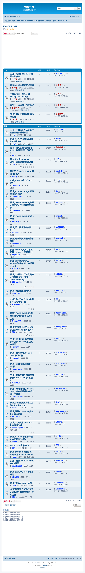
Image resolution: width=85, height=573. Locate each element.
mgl (13, 164)
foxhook (15, 358)
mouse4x (16, 210)
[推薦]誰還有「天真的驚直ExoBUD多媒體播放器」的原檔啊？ (22, 492)
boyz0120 (16, 255)
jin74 (14, 144)
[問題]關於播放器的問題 (20, 291)
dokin (58, 191)
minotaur (16, 383)
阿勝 (14, 448)
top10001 (16, 185)
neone (14, 457)
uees (14, 485)
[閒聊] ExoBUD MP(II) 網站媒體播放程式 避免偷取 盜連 (21, 316)
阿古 (57, 159)
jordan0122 (17, 397)
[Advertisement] (42, 52)
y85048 (59, 274)
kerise (14, 442)
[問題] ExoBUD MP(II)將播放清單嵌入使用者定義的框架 (22, 205)
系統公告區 (19, 81)
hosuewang (61, 352)
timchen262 (17, 197)
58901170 (16, 417)
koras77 (15, 347)
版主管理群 (10, 29)
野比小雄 (15, 221)
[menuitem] (16, 16)
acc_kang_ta (61, 411)
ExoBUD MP (10, 26)
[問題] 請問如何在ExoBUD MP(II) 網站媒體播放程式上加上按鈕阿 (22, 391)
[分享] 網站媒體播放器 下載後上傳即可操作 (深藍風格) (21, 150)
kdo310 (15, 269)
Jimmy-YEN (17, 321)
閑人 (14, 332)
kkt (13, 135)
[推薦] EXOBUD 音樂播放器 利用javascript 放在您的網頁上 (21, 342)
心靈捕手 (59, 85)
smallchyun (61, 171)
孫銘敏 (14, 177)
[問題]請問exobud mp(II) (21, 483)
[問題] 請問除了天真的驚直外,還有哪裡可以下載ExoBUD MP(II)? (22, 277)
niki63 (14, 408)
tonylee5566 (61, 73)
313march (16, 282)
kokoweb (59, 238)
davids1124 (17, 466)
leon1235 (16, 293)
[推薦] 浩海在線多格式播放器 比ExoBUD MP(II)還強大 (22, 378)
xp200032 (16, 233)
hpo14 (58, 436)
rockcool (59, 129)
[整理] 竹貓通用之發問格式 (22, 105)
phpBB (36, 563)
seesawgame (17, 428)
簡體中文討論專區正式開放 (22, 85)
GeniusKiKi (60, 483)
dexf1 (58, 402)
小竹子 (14, 79)
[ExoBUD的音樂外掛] (19, 445)
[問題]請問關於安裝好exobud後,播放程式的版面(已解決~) (22, 263)
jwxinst (59, 216)
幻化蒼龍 (15, 477)
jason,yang (60, 460)
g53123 (59, 422)
